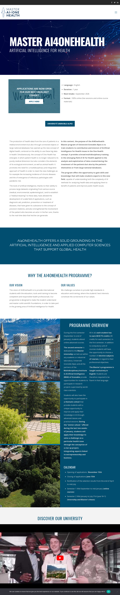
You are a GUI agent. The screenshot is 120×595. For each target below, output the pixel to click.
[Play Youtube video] (60, 558)
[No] (117, 591)
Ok (108, 591)
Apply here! (34, 101)
